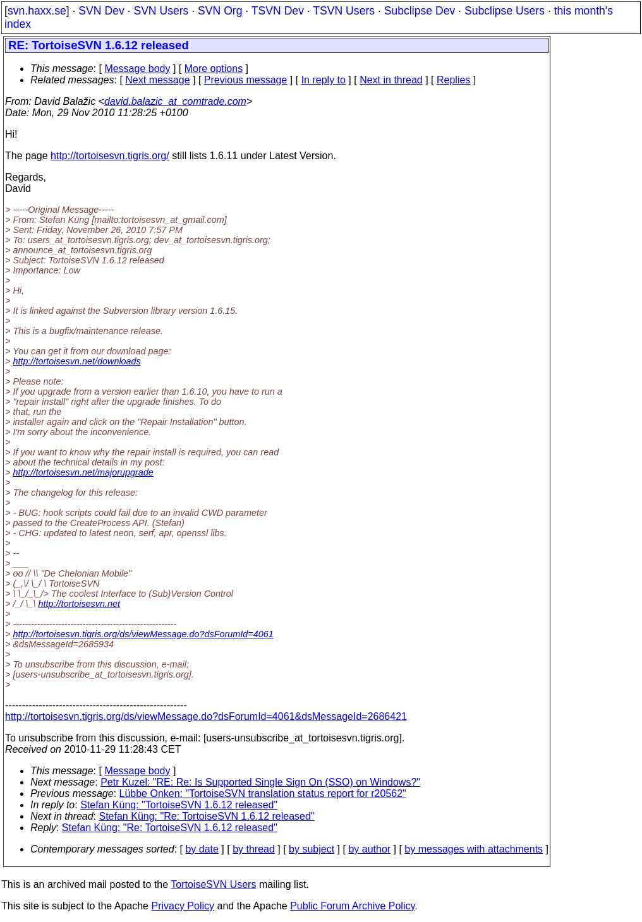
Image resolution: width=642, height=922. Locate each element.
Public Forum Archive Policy (352, 906)
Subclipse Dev (419, 10)
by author (369, 849)
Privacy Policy (182, 906)
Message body (137, 68)
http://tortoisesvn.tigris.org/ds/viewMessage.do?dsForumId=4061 (143, 634)
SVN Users (160, 10)
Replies (453, 80)
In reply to (323, 80)
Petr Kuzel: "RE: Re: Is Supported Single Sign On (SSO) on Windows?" (260, 782)
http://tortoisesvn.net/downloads (76, 361)
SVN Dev (101, 10)
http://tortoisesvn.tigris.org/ (110, 155)
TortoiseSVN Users (213, 884)
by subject (311, 849)
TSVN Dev (277, 10)
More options (214, 68)
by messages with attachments (473, 849)
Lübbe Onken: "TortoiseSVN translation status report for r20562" (262, 793)
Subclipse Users (504, 10)
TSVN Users (344, 10)
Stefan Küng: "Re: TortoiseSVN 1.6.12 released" (207, 816)
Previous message (246, 80)
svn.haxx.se (37, 10)
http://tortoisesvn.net (79, 604)
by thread (254, 849)
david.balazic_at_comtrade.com (175, 101)
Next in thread (391, 80)
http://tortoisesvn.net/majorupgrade (83, 472)
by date (201, 849)
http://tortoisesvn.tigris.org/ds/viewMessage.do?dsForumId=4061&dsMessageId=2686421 (206, 716)
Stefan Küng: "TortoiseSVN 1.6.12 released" (178, 804)
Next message (157, 80)
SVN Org (220, 10)
